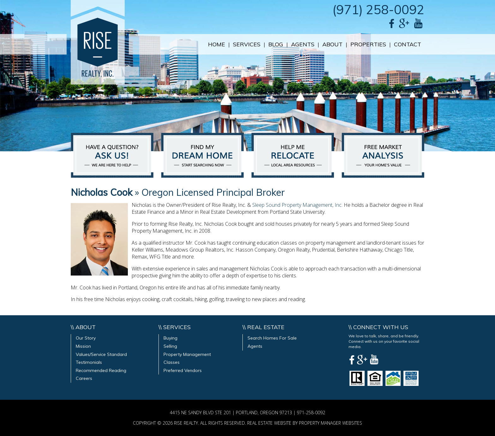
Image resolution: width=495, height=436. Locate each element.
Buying (170, 338)
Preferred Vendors (183, 370)
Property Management (187, 354)
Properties (368, 44)
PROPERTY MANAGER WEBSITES (330, 423)
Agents (302, 44)
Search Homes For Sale (272, 338)
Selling (170, 346)
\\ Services (174, 327)
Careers (84, 378)
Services (246, 44)
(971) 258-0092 (378, 9)
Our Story (86, 338)
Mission (83, 346)
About (332, 44)
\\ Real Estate (263, 327)
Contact (407, 44)
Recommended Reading (101, 370)
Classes (172, 362)
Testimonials (89, 362)
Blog (275, 44)
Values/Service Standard (101, 354)
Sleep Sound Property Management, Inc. (297, 204)
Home (216, 44)
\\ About (83, 327)
